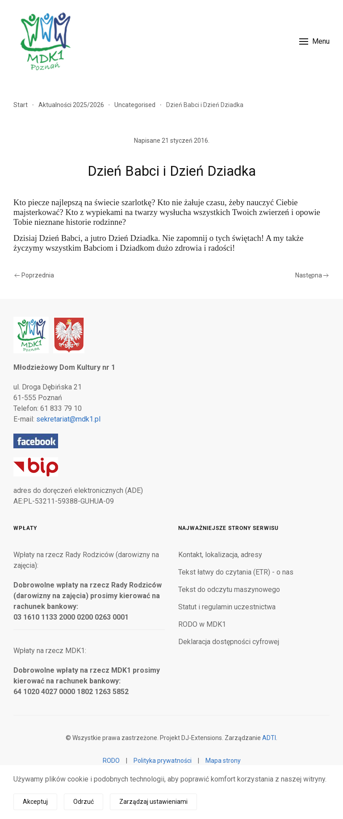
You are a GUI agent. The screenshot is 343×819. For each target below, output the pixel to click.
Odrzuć (83, 801)
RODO (111, 760)
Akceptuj (35, 801)
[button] (314, 41)
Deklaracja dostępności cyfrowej (228, 641)
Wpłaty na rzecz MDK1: (49, 650)
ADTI (269, 737)
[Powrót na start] (44, 41)
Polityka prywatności (163, 760)
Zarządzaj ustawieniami (153, 801)
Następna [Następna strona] (312, 275)
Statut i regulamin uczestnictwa (227, 607)
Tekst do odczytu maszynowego (229, 589)
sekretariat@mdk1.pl (68, 419)
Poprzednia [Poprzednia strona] (34, 275)
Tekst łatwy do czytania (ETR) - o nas (235, 572)
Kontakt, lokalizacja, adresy (220, 554)
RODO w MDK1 (202, 624)
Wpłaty (25, 528)
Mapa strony (223, 760)
